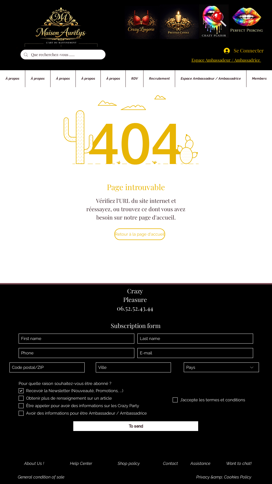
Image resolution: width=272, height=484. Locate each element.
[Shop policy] (128, 463)
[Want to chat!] (239, 463)
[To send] (135, 426)
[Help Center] (81, 463)
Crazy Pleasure (135, 295)
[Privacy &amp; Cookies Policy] (224, 477)
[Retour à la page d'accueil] (139, 234)
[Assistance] (200, 463)
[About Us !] (34, 463)
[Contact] (170, 463)
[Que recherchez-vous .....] (62, 55)
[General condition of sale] (41, 477)
